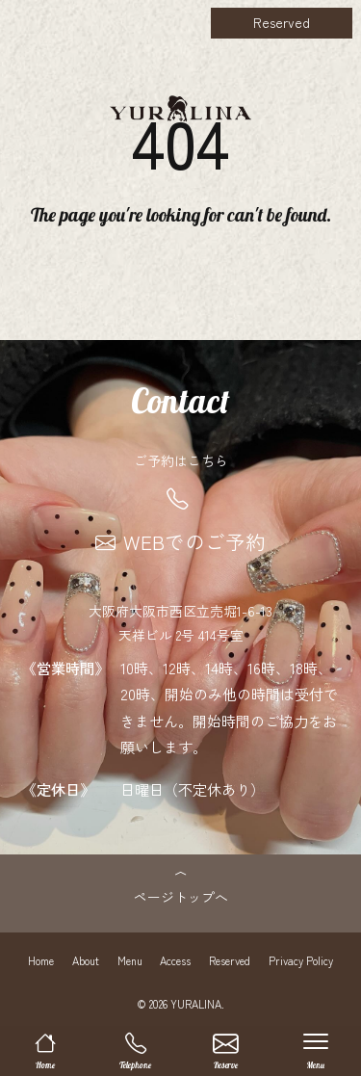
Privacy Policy (301, 960)
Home (41, 960)
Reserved (281, 22)
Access (175, 960)
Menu (129, 960)
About (85, 960)
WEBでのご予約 (180, 541)
